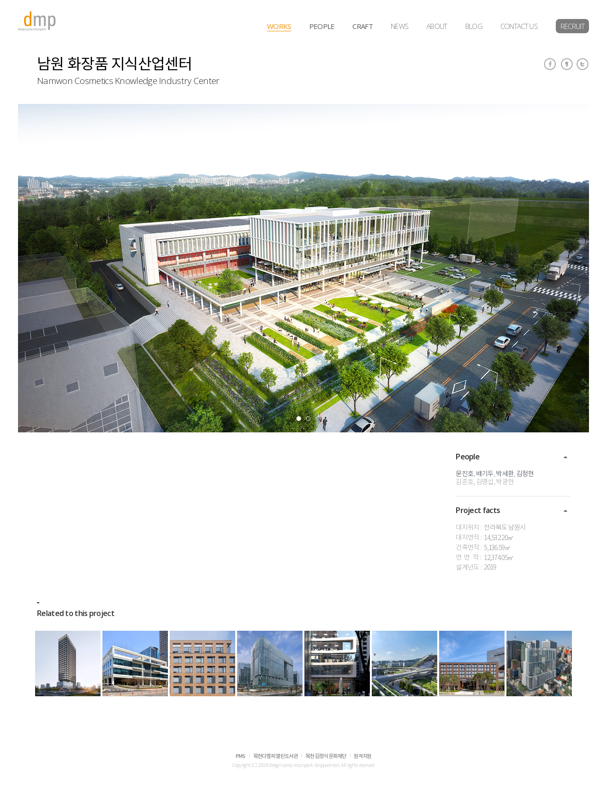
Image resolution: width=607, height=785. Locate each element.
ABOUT (436, 26)
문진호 (464, 474)
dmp (37, 21)
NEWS (399, 26)
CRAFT (362, 26)
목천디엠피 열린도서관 (275, 756)
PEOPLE (322, 26)
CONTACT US (519, 26)
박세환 (505, 474)
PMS (241, 756)
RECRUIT (572, 26)
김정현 (525, 474)
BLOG (473, 26)
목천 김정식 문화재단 (325, 756)
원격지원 (362, 756)
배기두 (485, 474)
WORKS (279, 26)
